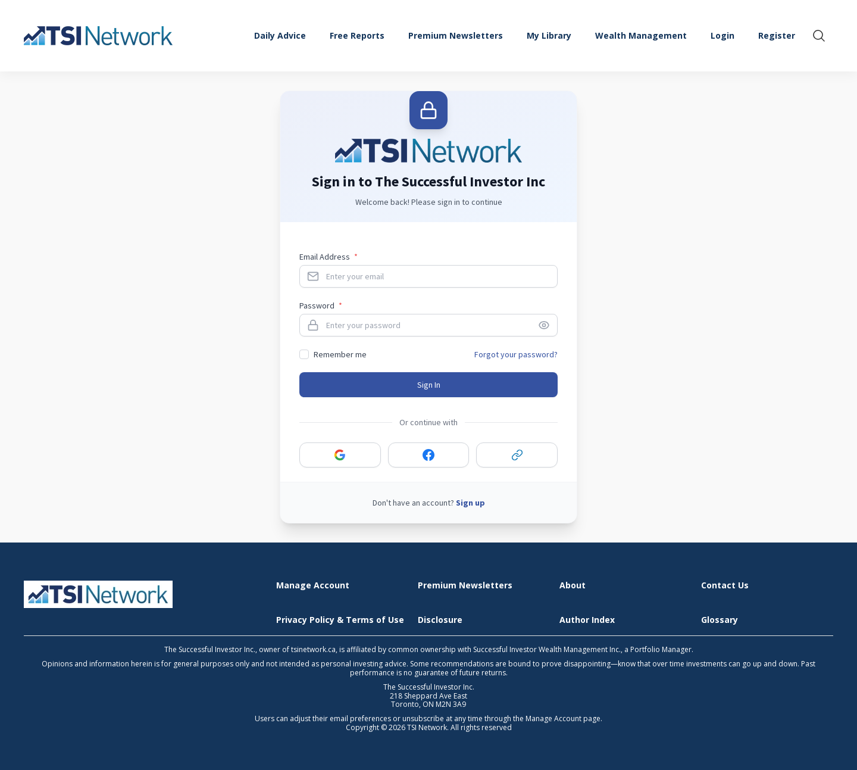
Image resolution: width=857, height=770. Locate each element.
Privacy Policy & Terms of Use (340, 620)
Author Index (587, 620)
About (572, 586)
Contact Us (725, 586)
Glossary (719, 620)
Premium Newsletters (455, 35)
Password (320, 305)
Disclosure (440, 620)
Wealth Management (641, 35)
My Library (549, 35)
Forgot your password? (516, 354)
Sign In (428, 384)
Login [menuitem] (722, 35)
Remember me (340, 354)
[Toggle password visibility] (547, 325)
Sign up (470, 502)
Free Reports (357, 35)
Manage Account (312, 586)
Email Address (328, 256)
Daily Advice (280, 35)
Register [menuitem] (776, 35)
